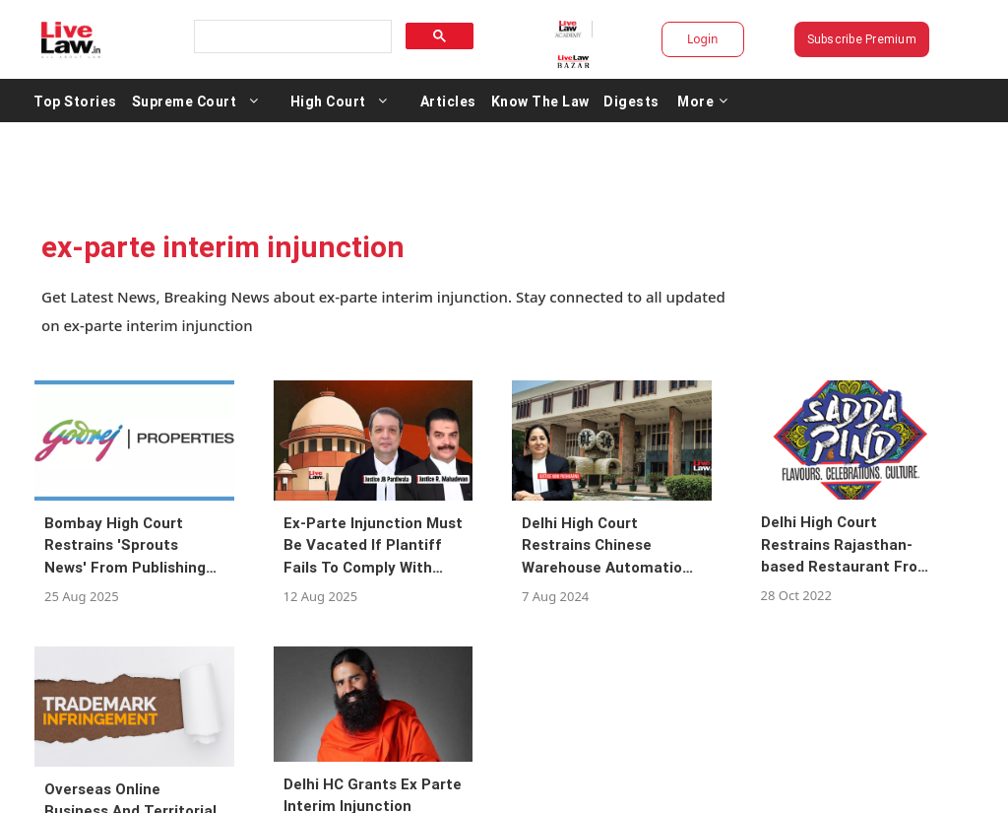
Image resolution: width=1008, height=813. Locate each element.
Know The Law (540, 100)
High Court (328, 100)
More (702, 100)
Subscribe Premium (861, 39)
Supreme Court (184, 100)
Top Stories (75, 100)
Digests (631, 100)
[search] (291, 37)
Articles (448, 100)
